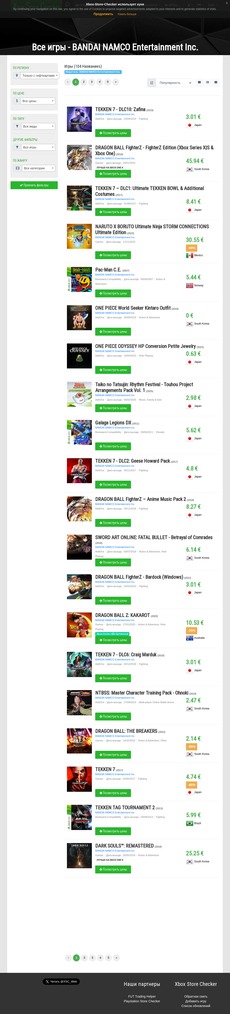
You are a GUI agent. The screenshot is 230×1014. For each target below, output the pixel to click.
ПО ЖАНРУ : (21, 160)
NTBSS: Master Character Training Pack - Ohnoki (141, 693)
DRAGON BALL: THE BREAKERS (126, 731)
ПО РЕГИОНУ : (22, 68)
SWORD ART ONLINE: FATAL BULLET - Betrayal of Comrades (153, 537)
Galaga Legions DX (113, 423)
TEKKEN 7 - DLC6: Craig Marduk (125, 654)
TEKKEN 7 (105, 769)
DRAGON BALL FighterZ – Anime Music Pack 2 (140, 499)
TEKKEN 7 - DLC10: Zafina (120, 109)
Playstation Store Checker (142, 1001)
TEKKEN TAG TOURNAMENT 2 (125, 807)
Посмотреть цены (113, 133)
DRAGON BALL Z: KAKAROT (122, 615)
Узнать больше (127, 14)
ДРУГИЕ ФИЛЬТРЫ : (26, 139)
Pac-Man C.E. (108, 270)
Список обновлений (195, 1006)
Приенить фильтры (34, 185)
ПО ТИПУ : (19, 119)
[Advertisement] (115, 24)
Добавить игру (195, 1001)
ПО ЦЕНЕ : (19, 93)
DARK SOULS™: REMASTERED (124, 846)
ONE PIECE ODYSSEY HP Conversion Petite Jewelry (145, 346)
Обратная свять (195, 996)
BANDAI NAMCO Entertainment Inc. (115, 114)
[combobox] (39, 75)
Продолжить (103, 14)
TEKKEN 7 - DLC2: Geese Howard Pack (132, 461)
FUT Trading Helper (142, 996)
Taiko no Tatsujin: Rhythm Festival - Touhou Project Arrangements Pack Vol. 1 (144, 387)
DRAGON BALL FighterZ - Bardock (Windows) (139, 577)
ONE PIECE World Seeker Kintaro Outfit (132, 308)
